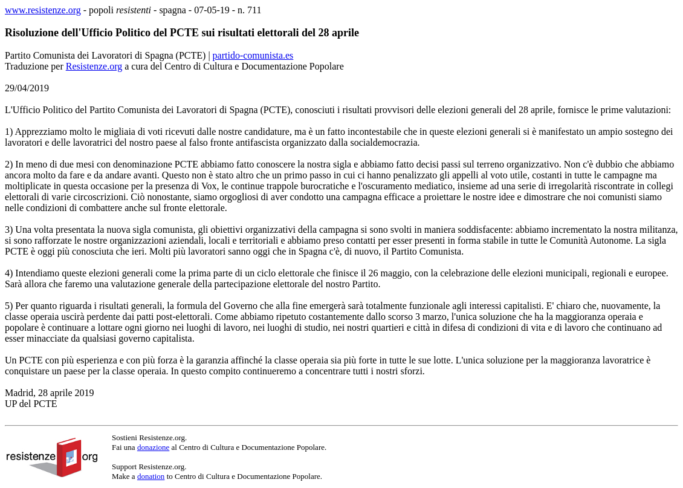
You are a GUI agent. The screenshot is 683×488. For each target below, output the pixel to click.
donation (151, 476)
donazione (153, 447)
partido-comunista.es (253, 55)
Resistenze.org (94, 66)
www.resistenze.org (43, 10)
